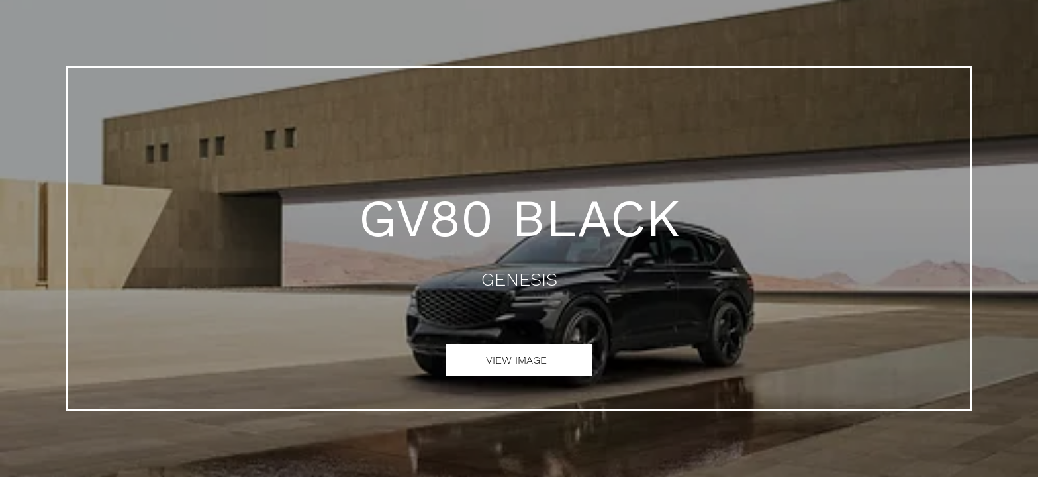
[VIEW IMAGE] (519, 360)
